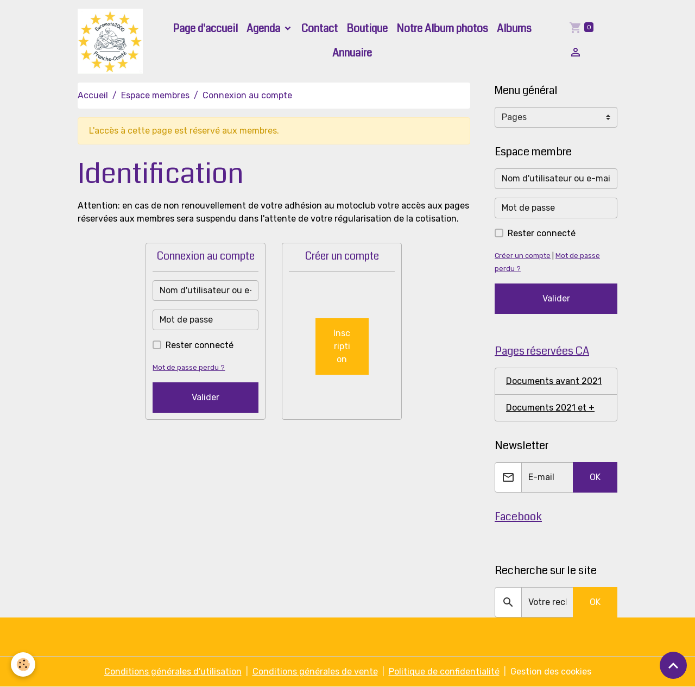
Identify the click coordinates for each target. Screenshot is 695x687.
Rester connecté (199, 345)
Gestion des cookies (550, 671)
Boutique (367, 28)
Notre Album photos (442, 28)
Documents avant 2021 (554, 381)
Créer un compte (523, 255)
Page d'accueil (205, 28)
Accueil (93, 95)
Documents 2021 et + (550, 407)
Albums (514, 28)
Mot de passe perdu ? (189, 367)
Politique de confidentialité (444, 671)
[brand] (111, 41)
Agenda (264, 28)
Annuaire (352, 53)
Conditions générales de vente (315, 671)
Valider (205, 397)
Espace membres (155, 95)
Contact (319, 28)
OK (595, 477)
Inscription (341, 346)
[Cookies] (23, 664)
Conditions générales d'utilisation (173, 671)
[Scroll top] (673, 665)
